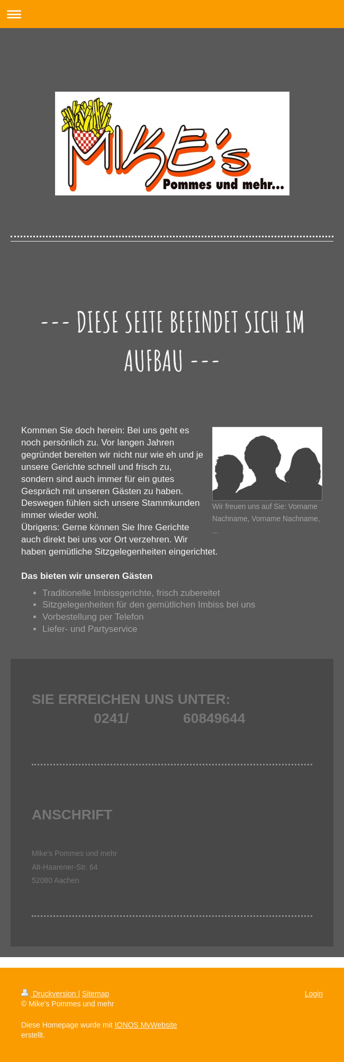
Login (314, 993)
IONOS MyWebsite (146, 1025)
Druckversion (49, 993)
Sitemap (95, 993)
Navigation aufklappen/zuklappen (172, 14)
